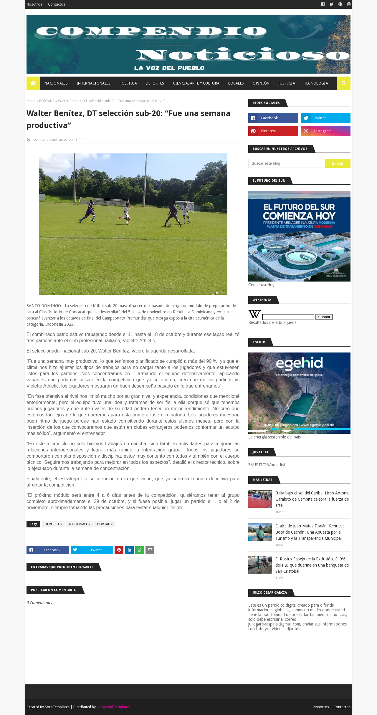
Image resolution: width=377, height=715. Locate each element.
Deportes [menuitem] (155, 83)
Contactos (56, 4)
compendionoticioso (50, 140)
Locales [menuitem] (236, 83)
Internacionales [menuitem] (94, 83)
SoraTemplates (57, 707)
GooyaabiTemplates (113, 707)
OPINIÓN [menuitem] (261, 83)
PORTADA (46, 101)
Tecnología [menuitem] (316, 83)
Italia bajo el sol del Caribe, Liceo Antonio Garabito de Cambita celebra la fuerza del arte (312, 499)
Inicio (31, 101)
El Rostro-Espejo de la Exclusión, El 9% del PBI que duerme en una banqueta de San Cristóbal (312, 565)
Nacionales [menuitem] (56, 83)
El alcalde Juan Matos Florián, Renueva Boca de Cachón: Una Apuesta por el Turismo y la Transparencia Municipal (310, 532)
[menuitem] (33, 83)
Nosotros (34, 4)
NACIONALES (79, 524)
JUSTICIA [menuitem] (286, 83)
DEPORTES (53, 524)
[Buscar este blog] (286, 163)
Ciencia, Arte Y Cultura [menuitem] (196, 83)
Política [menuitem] (128, 83)
